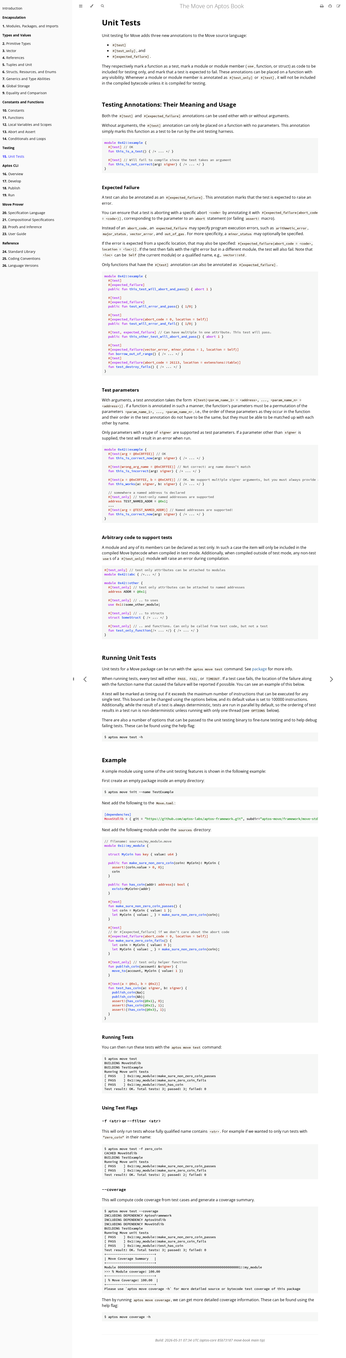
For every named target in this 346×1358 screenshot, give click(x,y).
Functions (13, 117)
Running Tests (117, 1037)
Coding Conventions (21, 258)
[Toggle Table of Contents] (80, 6)
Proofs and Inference (22, 227)
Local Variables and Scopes (27, 124)
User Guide (14, 234)
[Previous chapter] (85, 679)
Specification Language (23, 212)
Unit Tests (13, 156)
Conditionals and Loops (24, 138)
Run (8, 195)
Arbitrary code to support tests (137, 537)
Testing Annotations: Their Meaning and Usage (169, 104)
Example (114, 760)
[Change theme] (91, 6)
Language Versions (20, 265)
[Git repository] (331, 6)
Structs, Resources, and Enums (29, 72)
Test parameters (120, 390)
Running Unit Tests (129, 658)
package (259, 669)
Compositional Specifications (28, 219)
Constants (13, 110)
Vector (9, 50)
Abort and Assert (18, 131)
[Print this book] (322, 6)
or (131, 1121)
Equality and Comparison (24, 93)
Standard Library (18, 251)
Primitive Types (16, 43)
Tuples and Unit (17, 64)
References (13, 57)
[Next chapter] (331, 679)
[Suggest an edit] (338, 6)
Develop (11, 181)
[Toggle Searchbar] (102, 6)
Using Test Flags (119, 1108)
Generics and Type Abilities (26, 78)
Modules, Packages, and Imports (30, 26)
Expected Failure (120, 187)
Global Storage (16, 86)
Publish (11, 188)
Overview (12, 174)
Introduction (12, 8)
